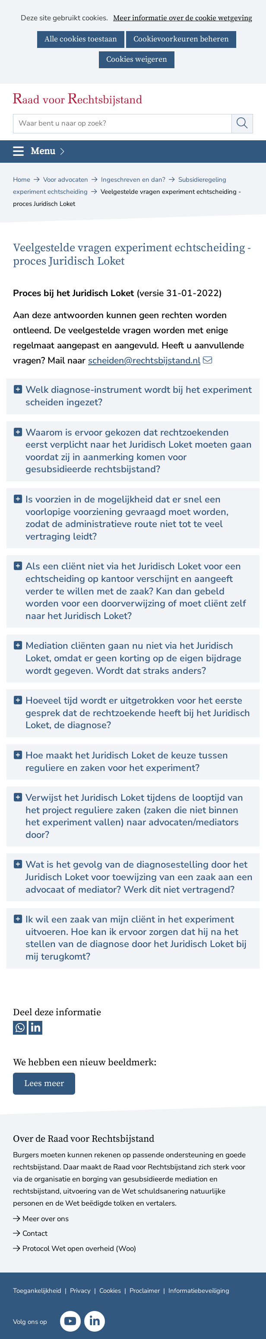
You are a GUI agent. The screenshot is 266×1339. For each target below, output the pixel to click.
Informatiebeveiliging (198, 1290)
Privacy (80, 1290)
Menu (48, 151)
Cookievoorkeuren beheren (181, 39)
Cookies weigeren (136, 59)
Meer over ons (45, 1219)
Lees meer (44, 1083)
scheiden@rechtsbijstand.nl (150, 360)
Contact (35, 1233)
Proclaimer (145, 1290)
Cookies (110, 1290)
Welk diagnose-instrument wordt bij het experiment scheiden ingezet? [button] (138, 396)
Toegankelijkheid (37, 1290)
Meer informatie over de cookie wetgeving (182, 18)
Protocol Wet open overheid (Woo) (79, 1249)
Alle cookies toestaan (80, 39)
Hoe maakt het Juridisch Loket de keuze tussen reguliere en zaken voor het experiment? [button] (126, 761)
